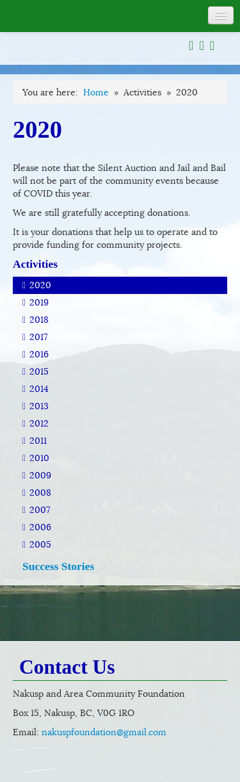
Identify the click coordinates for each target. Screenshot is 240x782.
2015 (35, 371)
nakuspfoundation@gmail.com (104, 732)
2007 (36, 510)
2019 (35, 302)
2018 (35, 319)
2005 (36, 544)
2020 (36, 285)
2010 (35, 458)
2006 (36, 527)
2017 (34, 337)
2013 (35, 406)
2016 (35, 354)
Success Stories (58, 566)
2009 (36, 475)
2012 (35, 423)
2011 (34, 440)
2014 (35, 389)
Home (96, 92)
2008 (36, 492)
